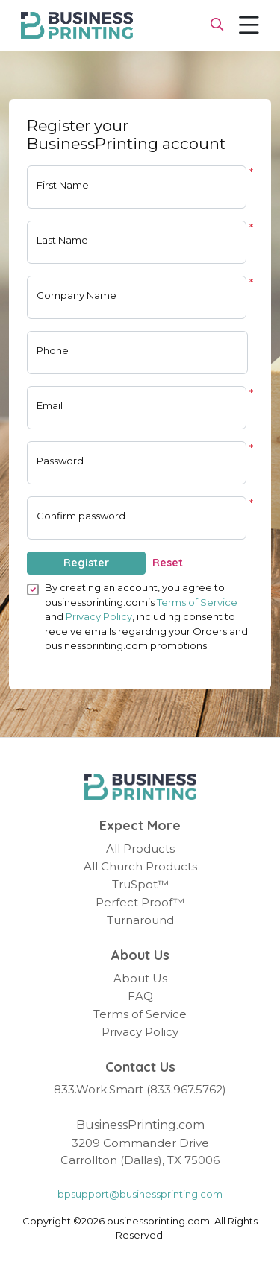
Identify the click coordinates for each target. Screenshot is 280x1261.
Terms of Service (197, 602)
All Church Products (140, 866)
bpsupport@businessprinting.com (140, 1194)
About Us (140, 978)
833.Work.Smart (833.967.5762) (140, 1089)
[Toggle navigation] (249, 25)
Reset (167, 562)
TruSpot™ (140, 884)
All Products (140, 848)
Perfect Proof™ (140, 902)
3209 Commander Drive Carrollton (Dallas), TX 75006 (140, 1151)
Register (86, 562)
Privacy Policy (99, 616)
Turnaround (140, 920)
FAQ (140, 996)
